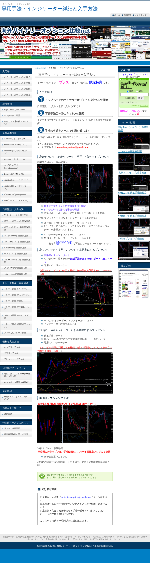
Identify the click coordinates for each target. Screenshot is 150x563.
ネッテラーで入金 (12, 347)
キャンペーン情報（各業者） (17, 382)
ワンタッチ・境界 (12, 115)
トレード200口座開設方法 (15, 274)
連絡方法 (8, 414)
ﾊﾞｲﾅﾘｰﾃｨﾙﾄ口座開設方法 (15, 247)
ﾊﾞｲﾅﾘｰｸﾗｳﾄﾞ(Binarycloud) (15, 194)
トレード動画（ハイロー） (16, 289)
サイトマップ (140, 15)
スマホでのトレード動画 (15, 333)
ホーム (117, 15)
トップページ (40, 68)
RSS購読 (127, 15)
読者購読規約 (130, 98)
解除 (139, 91)
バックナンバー (130, 102)
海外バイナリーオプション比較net (74, 546)
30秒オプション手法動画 (131, 238)
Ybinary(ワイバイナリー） (15, 138)
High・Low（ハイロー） (15, 109)
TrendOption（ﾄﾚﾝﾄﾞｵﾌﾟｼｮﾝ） (17, 180)
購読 (130, 91)
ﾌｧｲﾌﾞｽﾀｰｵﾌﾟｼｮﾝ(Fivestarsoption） (11, 166)
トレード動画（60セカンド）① (17, 308)
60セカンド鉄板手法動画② (132, 215)
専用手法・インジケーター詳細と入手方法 (50, 8)
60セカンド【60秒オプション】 (16, 122)
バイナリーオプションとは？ (17, 77)
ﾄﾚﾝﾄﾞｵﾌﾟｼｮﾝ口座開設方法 (15, 253)
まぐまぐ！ (144, 106)
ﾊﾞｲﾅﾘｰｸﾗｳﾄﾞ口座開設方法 (15, 268)
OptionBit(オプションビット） (15, 151)
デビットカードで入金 (14, 359)
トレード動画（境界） (14, 301)
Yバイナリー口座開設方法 (16, 215)
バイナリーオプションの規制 (17, 89)
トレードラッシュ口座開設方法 (17, 260)
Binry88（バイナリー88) (14, 159)
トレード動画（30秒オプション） (17, 325)
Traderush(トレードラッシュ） (15, 187)
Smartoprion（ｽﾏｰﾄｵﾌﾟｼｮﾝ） (16, 144)
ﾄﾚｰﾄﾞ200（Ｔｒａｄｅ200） (16, 200)
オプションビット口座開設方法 (17, 228)
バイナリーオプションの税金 (17, 95)
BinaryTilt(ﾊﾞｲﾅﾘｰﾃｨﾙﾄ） (14, 174)
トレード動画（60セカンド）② (17, 316)
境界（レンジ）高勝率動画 (132, 172)
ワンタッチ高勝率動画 (130, 151)
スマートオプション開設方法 (17, 221)
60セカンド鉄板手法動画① (132, 192)
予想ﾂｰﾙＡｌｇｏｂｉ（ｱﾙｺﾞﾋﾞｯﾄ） (16, 398)
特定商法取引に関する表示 (16, 434)
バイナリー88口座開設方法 (16, 235)
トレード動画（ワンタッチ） (17, 295)
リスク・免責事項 (12, 428)
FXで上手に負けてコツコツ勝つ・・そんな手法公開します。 (133, 85)
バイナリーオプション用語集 (17, 83)
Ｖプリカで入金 (11, 353)
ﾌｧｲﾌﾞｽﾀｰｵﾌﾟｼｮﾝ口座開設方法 (17, 241)
